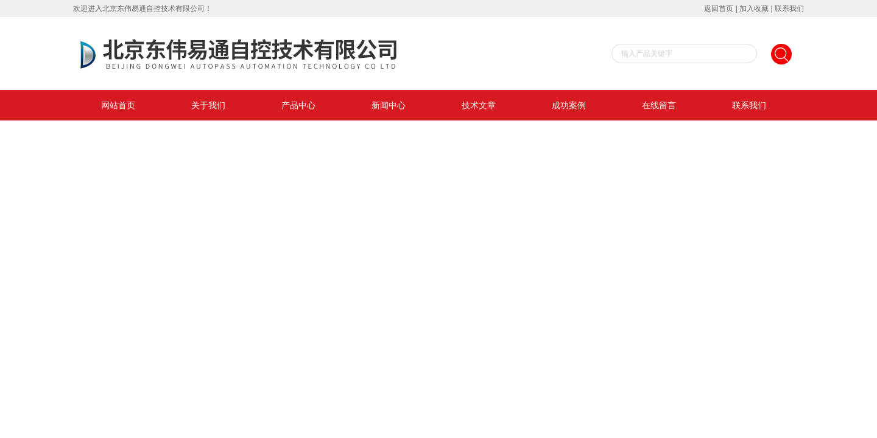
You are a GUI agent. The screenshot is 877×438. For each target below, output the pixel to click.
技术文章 (479, 105)
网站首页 (118, 105)
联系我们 (789, 8)
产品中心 (298, 105)
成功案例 (569, 105)
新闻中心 (389, 105)
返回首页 (718, 8)
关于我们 (208, 105)
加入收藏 (754, 8)
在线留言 (659, 105)
